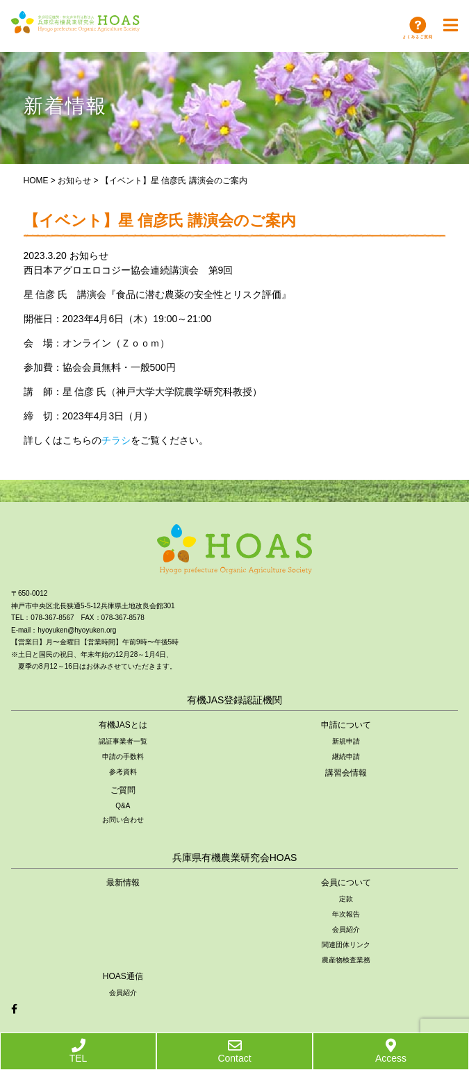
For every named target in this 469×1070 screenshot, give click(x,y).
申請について (346, 725)
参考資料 (123, 772)
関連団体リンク (346, 944)
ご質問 (122, 790)
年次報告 (346, 914)
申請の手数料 (123, 756)
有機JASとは (123, 725)
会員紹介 (346, 929)
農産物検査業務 (346, 960)
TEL (78, 1051)
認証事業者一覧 (123, 741)
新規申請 (346, 741)
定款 (346, 899)
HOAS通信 (123, 976)
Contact (234, 1051)
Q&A (122, 806)
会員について (346, 882)
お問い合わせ (123, 820)
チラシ (116, 440)
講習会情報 (346, 773)
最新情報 (123, 882)
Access (390, 1051)
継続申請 (346, 756)
